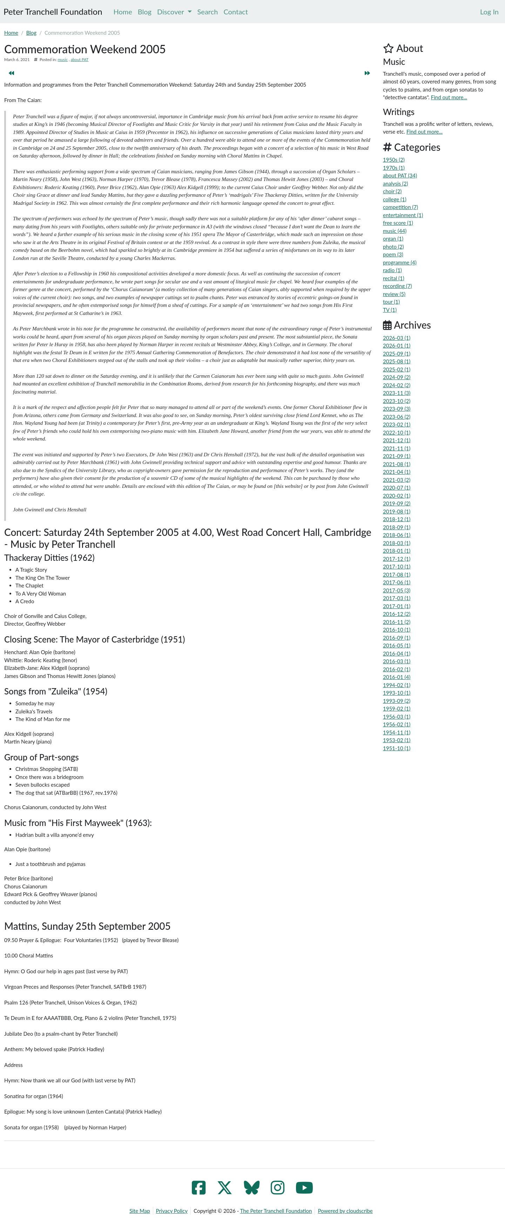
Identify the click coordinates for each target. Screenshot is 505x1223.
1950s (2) (394, 159)
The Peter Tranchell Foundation (276, 1211)
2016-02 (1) (396, 669)
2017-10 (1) (396, 566)
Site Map (139, 1211)
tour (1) (391, 301)
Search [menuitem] (207, 11)
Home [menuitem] (123, 11)
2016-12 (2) (396, 614)
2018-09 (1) (396, 527)
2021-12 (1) (396, 440)
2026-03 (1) (396, 338)
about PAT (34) (400, 175)
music (63, 59)
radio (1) (392, 270)
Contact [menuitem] (235, 11)
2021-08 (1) (396, 464)
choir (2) (392, 191)
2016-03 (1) (396, 661)
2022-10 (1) (396, 432)
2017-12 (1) (396, 559)
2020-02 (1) (396, 495)
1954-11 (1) (396, 732)
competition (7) (400, 207)
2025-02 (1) (396, 369)
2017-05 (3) (396, 590)
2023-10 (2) (396, 401)
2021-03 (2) (396, 480)
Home (11, 32)
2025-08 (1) (396, 361)
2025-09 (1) (396, 353)
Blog (31, 32)
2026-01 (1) (396, 345)
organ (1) (393, 238)
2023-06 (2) (396, 417)
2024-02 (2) (396, 385)
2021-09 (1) (396, 456)
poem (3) (393, 254)
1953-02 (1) (396, 740)
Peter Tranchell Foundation (53, 11)
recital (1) (393, 278)
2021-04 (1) (396, 472)
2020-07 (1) (396, 487)
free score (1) (398, 223)
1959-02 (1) (396, 708)
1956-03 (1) (396, 716)
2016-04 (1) (396, 653)
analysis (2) (395, 183)
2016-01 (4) (396, 677)
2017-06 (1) (396, 582)
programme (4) (400, 262)
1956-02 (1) (396, 724)
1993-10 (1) (396, 693)
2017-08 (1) (396, 574)
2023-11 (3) (396, 393)
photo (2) (393, 246)
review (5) (394, 294)
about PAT (79, 59)
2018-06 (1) (396, 535)
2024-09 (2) (396, 377)
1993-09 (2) (396, 701)
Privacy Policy (172, 1211)
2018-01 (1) (396, 550)
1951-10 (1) (396, 748)
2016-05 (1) (396, 645)
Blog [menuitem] (145, 11)
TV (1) (390, 310)
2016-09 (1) (396, 637)
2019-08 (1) (396, 511)
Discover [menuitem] (174, 11)
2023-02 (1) (396, 424)
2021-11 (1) (396, 448)
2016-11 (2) (396, 622)
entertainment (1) (403, 215)
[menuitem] (489, 12)
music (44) (394, 231)
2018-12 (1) (396, 519)
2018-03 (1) (396, 543)
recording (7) (397, 286)
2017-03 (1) (396, 598)
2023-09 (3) (396, 408)
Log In (489, 11)
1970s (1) (394, 167)
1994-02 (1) (396, 685)
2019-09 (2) (396, 503)
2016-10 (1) (396, 629)
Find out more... (449, 97)
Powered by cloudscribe (345, 1211)
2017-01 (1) (396, 606)
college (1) (394, 199)
